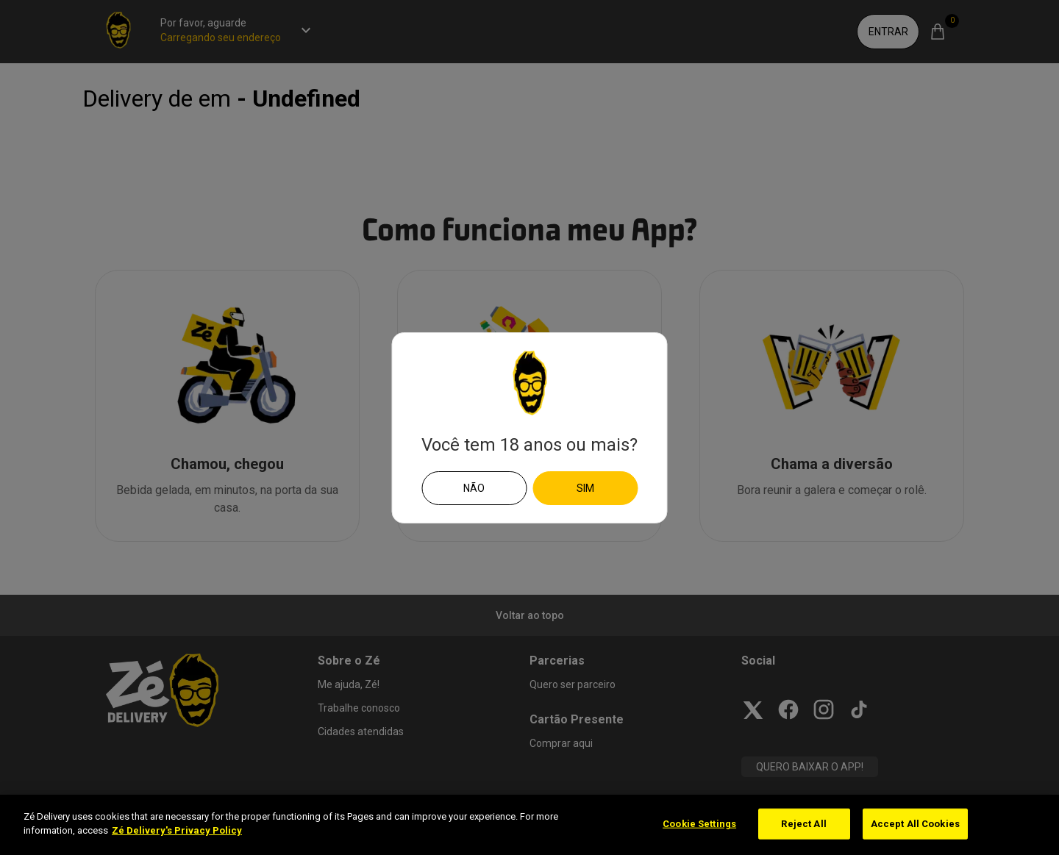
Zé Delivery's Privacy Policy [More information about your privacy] (177, 830)
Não (474, 488)
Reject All (803, 823)
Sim (585, 488)
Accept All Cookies (915, 823)
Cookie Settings (699, 823)
